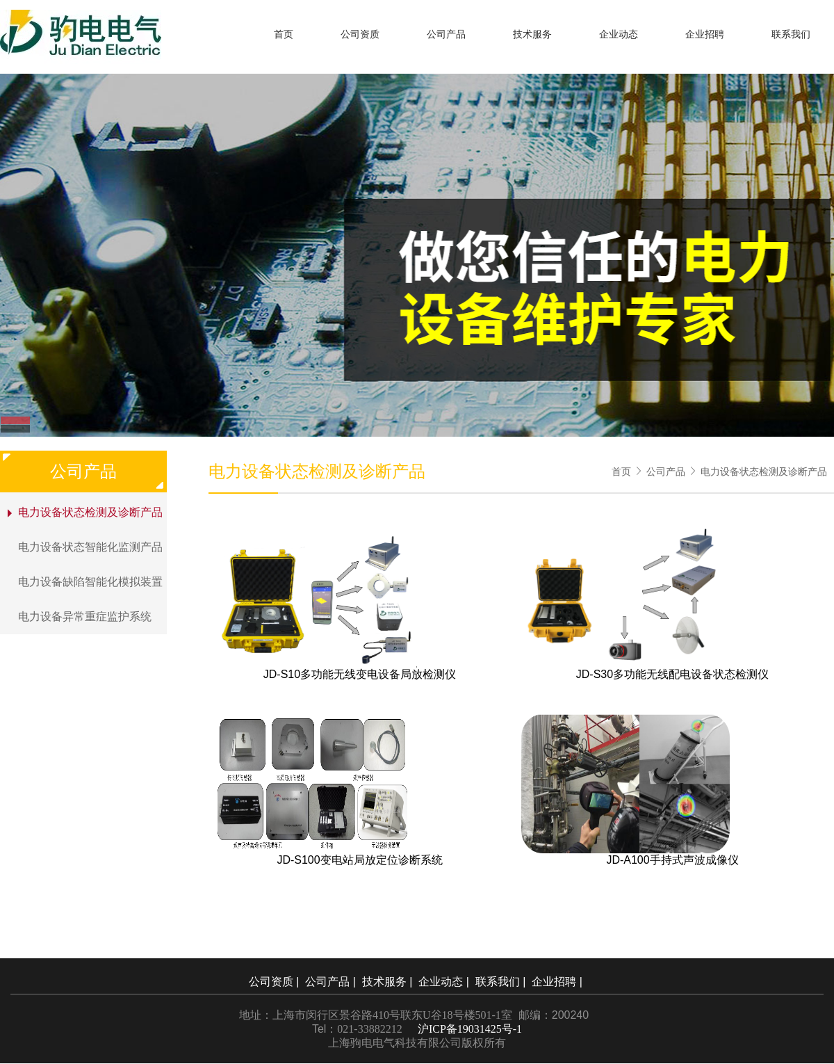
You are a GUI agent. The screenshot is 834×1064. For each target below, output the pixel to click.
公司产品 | (332, 982)
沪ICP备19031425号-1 (470, 1029)
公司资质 (360, 34)
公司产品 (446, 34)
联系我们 (790, 34)
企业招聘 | (558, 982)
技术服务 (532, 34)
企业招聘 (704, 34)
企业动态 (618, 34)
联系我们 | (502, 982)
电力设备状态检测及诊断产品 (764, 471)
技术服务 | (389, 982)
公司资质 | (275, 982)
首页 (283, 34)
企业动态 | (445, 982)
